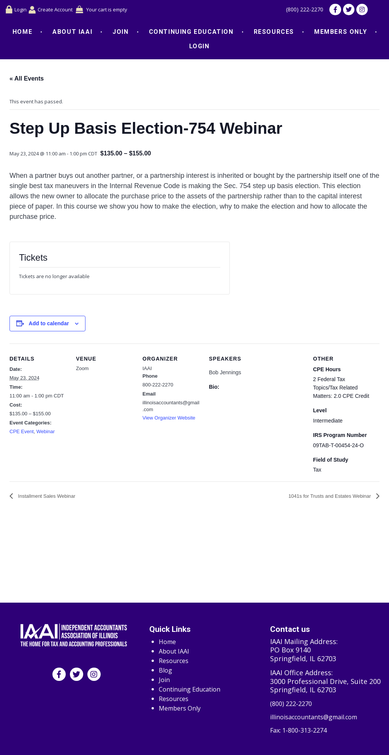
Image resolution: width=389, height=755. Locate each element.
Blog (166, 667)
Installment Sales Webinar (46, 498)
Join (120, 33)
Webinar (45, 433)
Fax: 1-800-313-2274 (301, 730)
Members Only (340, 33)
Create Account (57, 10)
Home (22, 33)
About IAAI (72, 33)
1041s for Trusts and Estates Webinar (330, 498)
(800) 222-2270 (299, 10)
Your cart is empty (120, 10)
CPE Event (21, 433)
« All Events (26, 80)
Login (17, 10)
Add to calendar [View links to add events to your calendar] (49, 325)
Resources (274, 33)
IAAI (147, 370)
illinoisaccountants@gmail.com (321, 715)
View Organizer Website (168, 420)
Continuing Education (191, 33)
